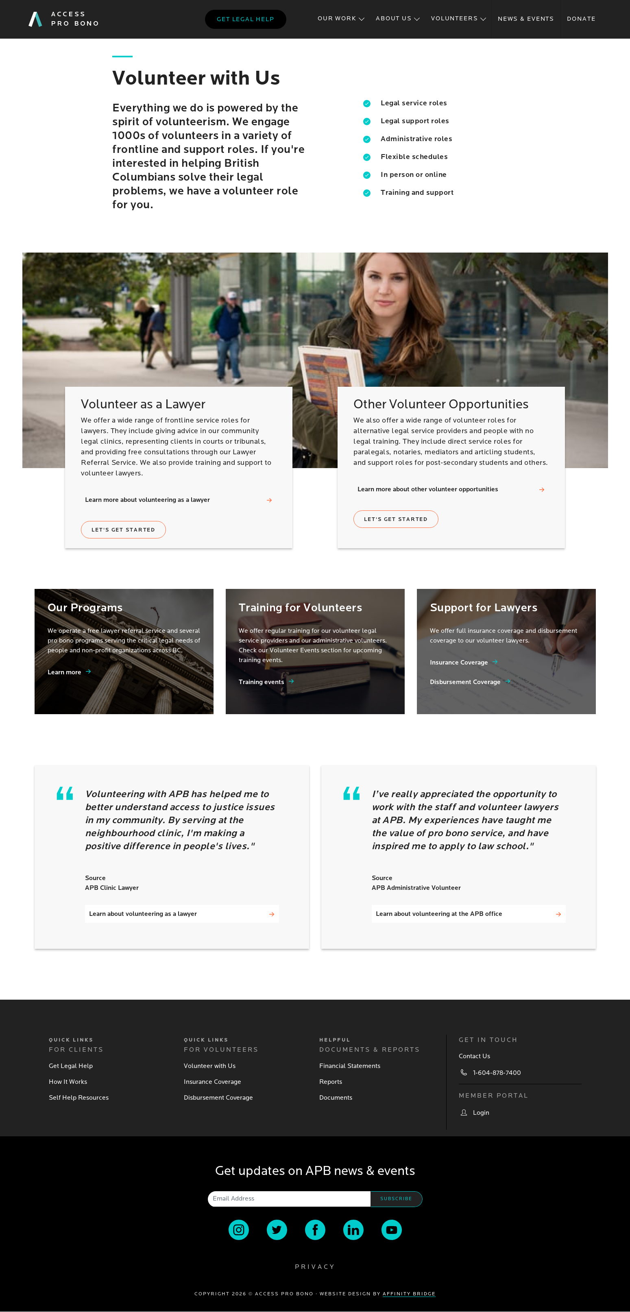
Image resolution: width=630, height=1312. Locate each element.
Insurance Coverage (459, 662)
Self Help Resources (79, 1097)
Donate (581, 18)
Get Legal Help (71, 1066)
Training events (261, 682)
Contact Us (474, 1056)
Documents (335, 1097)
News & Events (526, 18)
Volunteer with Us (209, 1066)
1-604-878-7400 (497, 1073)
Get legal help (245, 19)
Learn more (64, 672)
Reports (330, 1081)
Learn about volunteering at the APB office (439, 914)
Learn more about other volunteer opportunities (428, 489)
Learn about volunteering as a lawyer (143, 914)
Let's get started (123, 530)
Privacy (315, 1267)
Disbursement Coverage (465, 682)
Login (481, 1112)
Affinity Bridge (409, 1294)
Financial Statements (349, 1066)
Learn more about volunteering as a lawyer (147, 499)
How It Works (68, 1081)
